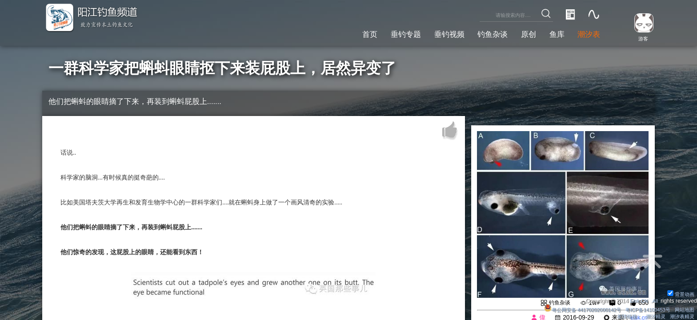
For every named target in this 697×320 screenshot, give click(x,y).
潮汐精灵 (652, 316)
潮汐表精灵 (680, 316)
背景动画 (679, 292)
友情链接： (623, 316)
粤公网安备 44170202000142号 (572, 308)
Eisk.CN (637, 299)
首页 (344, 33)
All (654, 299)
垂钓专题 (384, 33)
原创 (520, 33)
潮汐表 (587, 33)
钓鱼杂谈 (480, 33)
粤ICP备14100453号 (643, 308)
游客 (640, 38)
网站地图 (683, 308)
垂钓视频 (432, 33)
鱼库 (551, 33)
